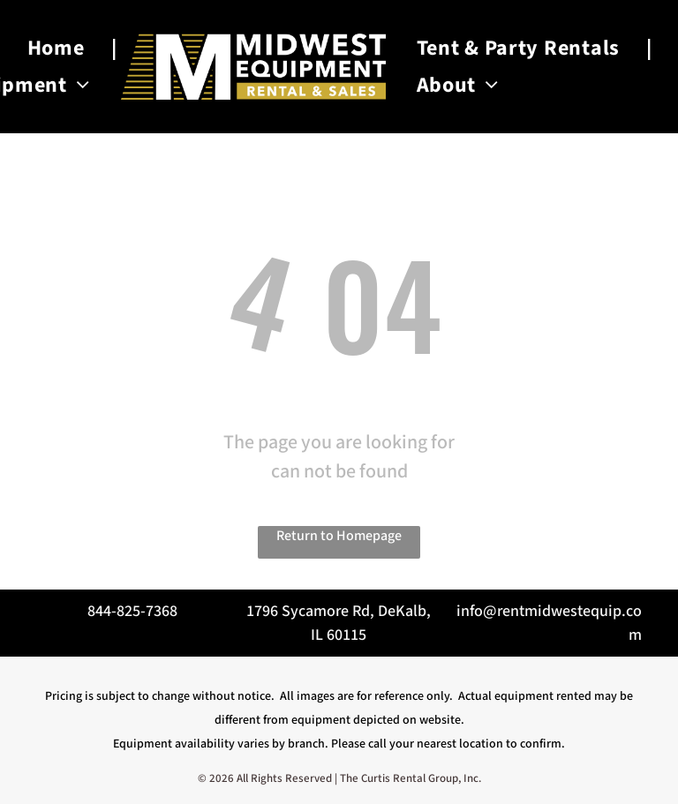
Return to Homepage (339, 536)
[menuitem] (59, 48)
